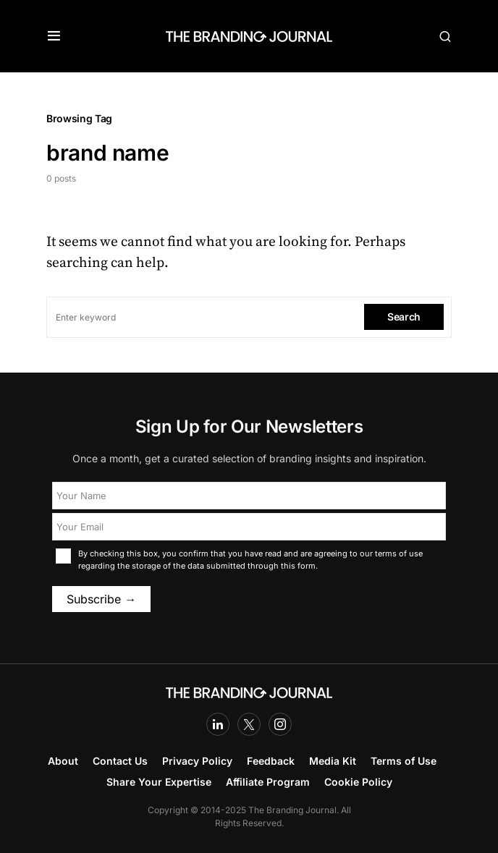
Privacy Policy (197, 761)
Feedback (271, 761)
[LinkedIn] (217, 724)
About (63, 761)
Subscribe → (101, 599)
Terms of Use (403, 761)
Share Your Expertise (158, 782)
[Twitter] (249, 724)
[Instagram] (280, 724)
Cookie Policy (358, 782)
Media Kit (332, 761)
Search (404, 316)
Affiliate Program (268, 782)
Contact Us (120, 761)
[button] (54, 36)
